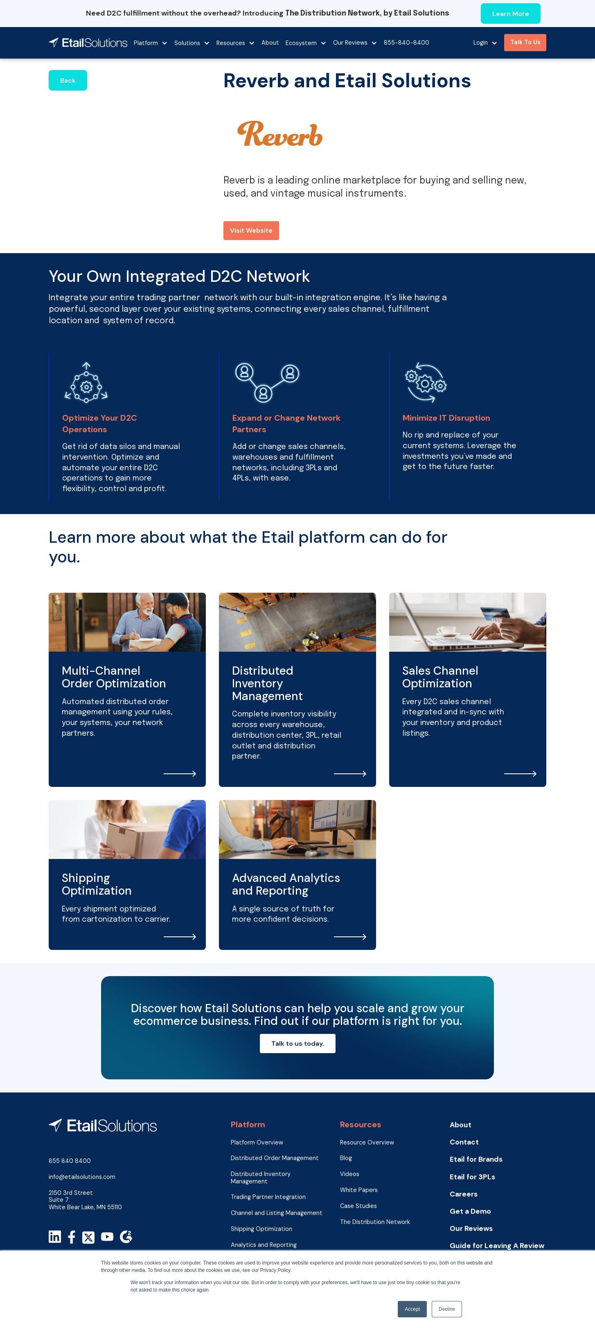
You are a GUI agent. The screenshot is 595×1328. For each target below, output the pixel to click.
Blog (346, 1158)
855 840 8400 (70, 1161)
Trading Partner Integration (268, 1197)
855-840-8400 (406, 42)
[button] (151, 42)
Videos (349, 1174)
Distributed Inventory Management (261, 1178)
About (270, 42)
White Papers (359, 1190)
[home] (88, 43)
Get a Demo (470, 1211)
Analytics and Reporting (264, 1245)
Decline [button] (447, 1309)
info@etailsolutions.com (82, 1177)
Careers (464, 1194)
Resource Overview (367, 1142)
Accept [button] (412, 1309)
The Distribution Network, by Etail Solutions (367, 13)
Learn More (510, 13)
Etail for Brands (476, 1159)
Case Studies (358, 1206)
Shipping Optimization (261, 1229)
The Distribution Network (375, 1222)
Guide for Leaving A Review (497, 1246)
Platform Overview (257, 1142)
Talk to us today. (297, 1043)
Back (68, 80)
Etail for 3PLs (472, 1177)
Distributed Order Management (275, 1158)
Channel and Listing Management (276, 1213)
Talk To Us (525, 42)
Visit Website (251, 230)
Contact (464, 1142)
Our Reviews (471, 1228)
